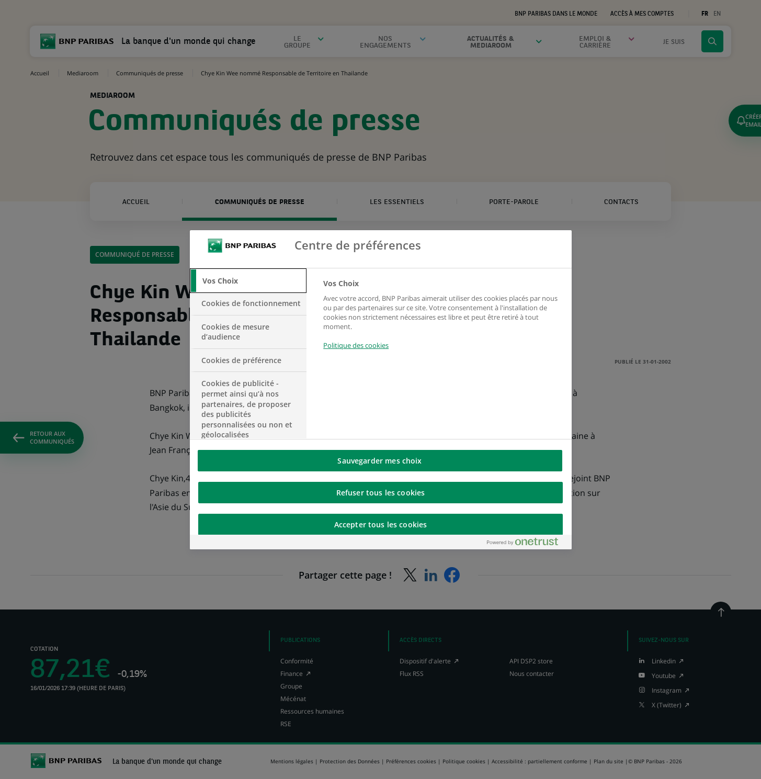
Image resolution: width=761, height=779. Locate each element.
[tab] (248, 280)
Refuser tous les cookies (380, 493)
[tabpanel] (442, 320)
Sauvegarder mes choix (379, 461)
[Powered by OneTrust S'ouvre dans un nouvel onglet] (526, 543)
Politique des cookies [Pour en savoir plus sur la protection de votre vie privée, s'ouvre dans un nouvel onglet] (356, 345)
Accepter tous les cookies (380, 524)
